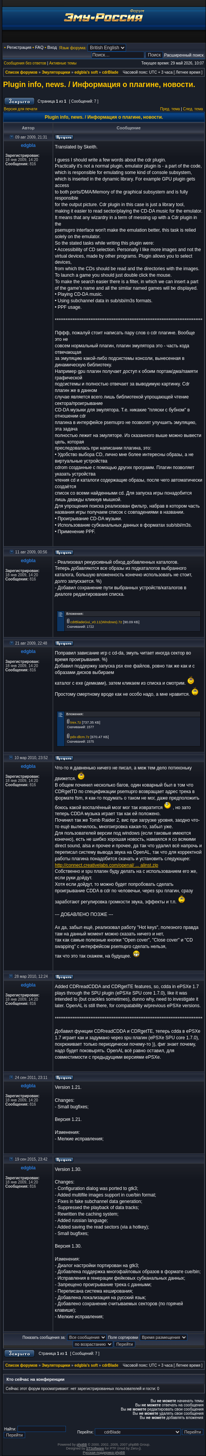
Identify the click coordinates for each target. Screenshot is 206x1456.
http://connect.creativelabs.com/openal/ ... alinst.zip (106, 865)
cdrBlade (110, 72)
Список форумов (21, 72)
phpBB (82, 1444)
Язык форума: (72, 47)
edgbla (28, 145)
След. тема (193, 109)
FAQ (39, 47)
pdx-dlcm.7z (79, 737)
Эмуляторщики (56, 72)
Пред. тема (170, 109)
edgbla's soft (86, 72)
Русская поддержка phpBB (104, 1452)
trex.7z (75, 722)
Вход (52, 47)
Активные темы (63, 63)
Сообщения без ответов (25, 63)
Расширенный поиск (184, 55)
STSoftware (95, 1448)
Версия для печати (20, 109)
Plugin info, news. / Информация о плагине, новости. (99, 84)
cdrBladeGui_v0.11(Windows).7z (96, 622)
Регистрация (19, 47)
